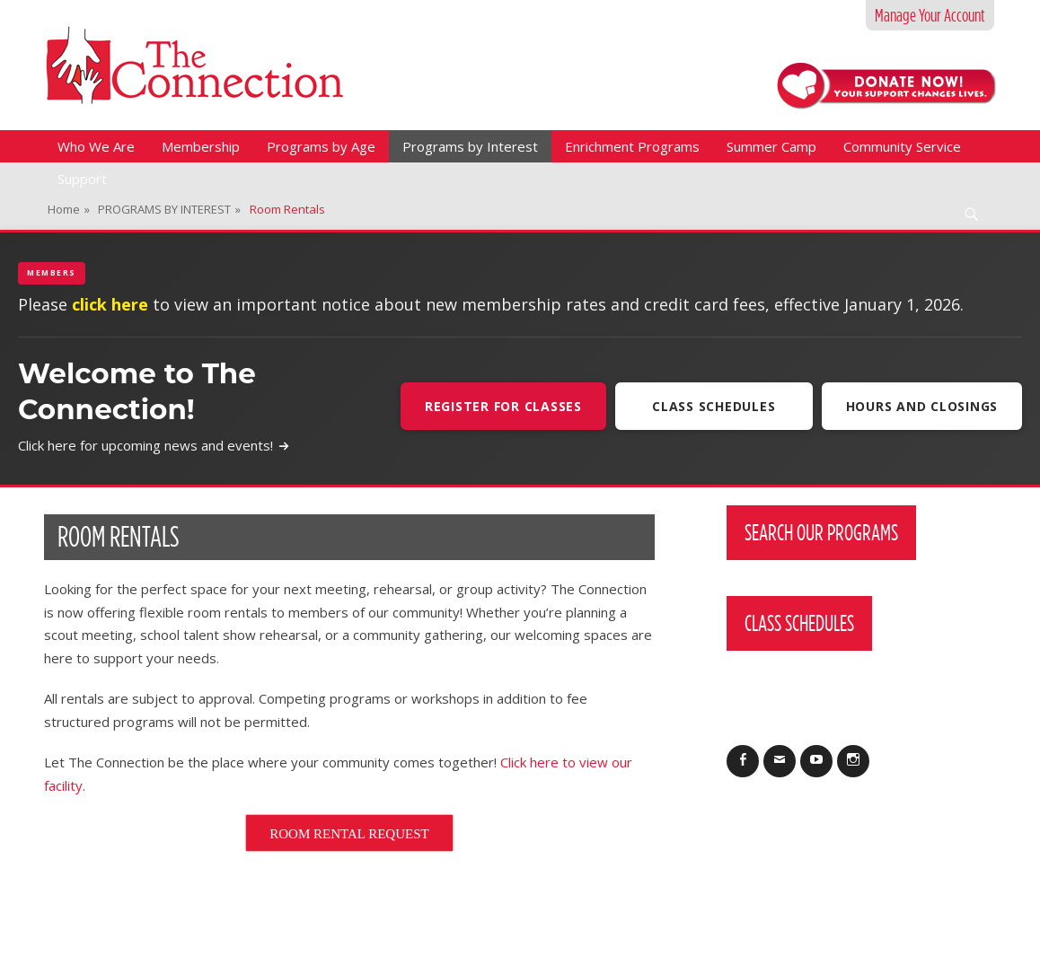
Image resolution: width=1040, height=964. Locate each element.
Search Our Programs (821, 532)
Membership (201, 146)
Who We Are (96, 146)
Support (82, 179)
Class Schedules (713, 406)
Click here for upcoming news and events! (154, 445)
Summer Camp (771, 146)
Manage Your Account (930, 15)
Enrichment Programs (632, 146)
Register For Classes (503, 406)
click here (110, 304)
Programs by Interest (470, 146)
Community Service (902, 146)
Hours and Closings (922, 406)
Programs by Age (321, 146)
